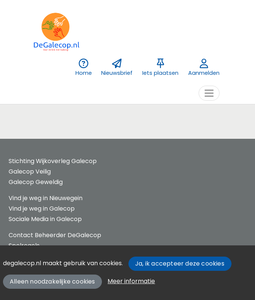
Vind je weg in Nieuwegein (46, 198)
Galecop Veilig (30, 171)
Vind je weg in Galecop (42, 208)
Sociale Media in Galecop (45, 219)
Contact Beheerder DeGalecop (55, 235)
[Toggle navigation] (209, 93)
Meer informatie (131, 281)
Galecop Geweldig (36, 182)
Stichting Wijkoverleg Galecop (53, 161)
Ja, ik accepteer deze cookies (179, 263)
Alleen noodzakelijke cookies (52, 281)
